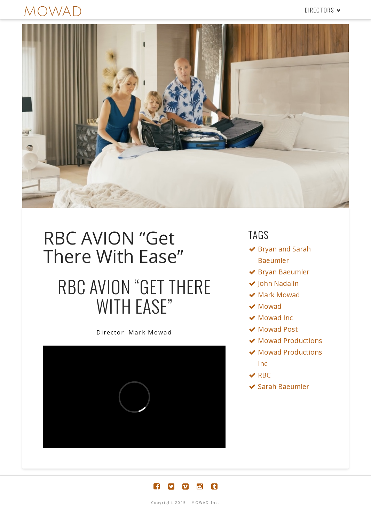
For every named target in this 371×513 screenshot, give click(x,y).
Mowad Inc (272, 317)
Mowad (267, 306)
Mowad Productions (287, 340)
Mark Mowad (276, 294)
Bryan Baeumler (280, 271)
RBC (261, 375)
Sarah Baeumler (280, 386)
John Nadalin (275, 283)
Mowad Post (275, 329)
